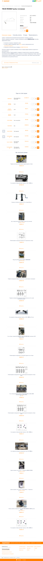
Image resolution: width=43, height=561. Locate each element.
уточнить (24, 27)
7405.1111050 (9, 125)
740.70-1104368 (9, 104)
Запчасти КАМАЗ (22, 548)
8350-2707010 (22, 471)
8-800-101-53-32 (5, 546)
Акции (22, 542)
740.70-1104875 (9, 115)
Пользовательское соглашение (8, 553)
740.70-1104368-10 (10, 109)
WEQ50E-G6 (22, 510)
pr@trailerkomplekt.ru (8, 45)
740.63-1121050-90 (10, 148)
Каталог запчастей (15, 542)
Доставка (27, 542)
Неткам (18, 557)
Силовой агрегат (22, 546)
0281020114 (10, 98)
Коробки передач (30, 546)
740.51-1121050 (9, 131)
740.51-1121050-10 (9, 137)
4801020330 (22, 260)
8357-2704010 (22, 222)
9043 (22, 395)
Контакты (38, 542)
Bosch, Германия (37, 546)
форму (20, 44)
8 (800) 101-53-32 (24, 47)
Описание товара (6, 35)
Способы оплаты (17, 35)
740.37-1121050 (9, 142)
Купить (21, 172)
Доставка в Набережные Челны (11, 62)
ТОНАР (35, 548)
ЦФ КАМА (28, 548)
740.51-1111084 (9, 120)
